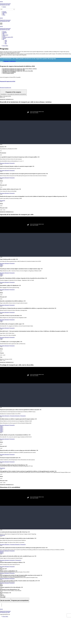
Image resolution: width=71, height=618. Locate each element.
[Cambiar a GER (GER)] (6, 41)
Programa (4, 11)
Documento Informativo (4, 163)
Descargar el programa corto (5, 87)
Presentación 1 (12, 560)
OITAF (3, 14)
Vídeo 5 (1, 430)
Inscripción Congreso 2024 (7, 37)
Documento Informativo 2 (15, 415)
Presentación (12, 163)
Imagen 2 (2, 552)
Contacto (4, 6)
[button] (7, 9)
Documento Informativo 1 (5, 415)
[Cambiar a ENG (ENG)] (6, 40)
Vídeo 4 (1, 429)
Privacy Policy (5, 45)
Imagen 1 (2, 551)
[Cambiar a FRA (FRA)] (6, 43)
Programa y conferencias (10, 61)
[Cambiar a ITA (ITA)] (5, 42)
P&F (3, 13)
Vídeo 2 (1, 265)
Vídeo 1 (1, 264)
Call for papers (5, 34)
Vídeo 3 (1, 428)
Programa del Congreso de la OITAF (7, 81)
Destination (4, 12)
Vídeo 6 (1, 431)
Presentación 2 (18, 560)
